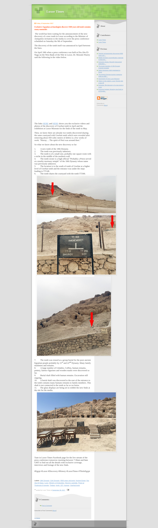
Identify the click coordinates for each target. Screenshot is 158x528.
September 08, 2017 (58, 490)
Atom (54, 510)
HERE (46, 123)
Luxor (46, 483)
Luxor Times (55, 11)
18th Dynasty (44, 481)
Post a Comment (47, 505)
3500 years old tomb (67, 481)
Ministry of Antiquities (56, 483)
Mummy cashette (71, 483)
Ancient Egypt (81, 481)
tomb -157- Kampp (62, 485)
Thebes (52, 485)
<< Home (37, 518)
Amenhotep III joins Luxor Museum (109, 78)
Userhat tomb (75, 485)
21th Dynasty (54, 481)
